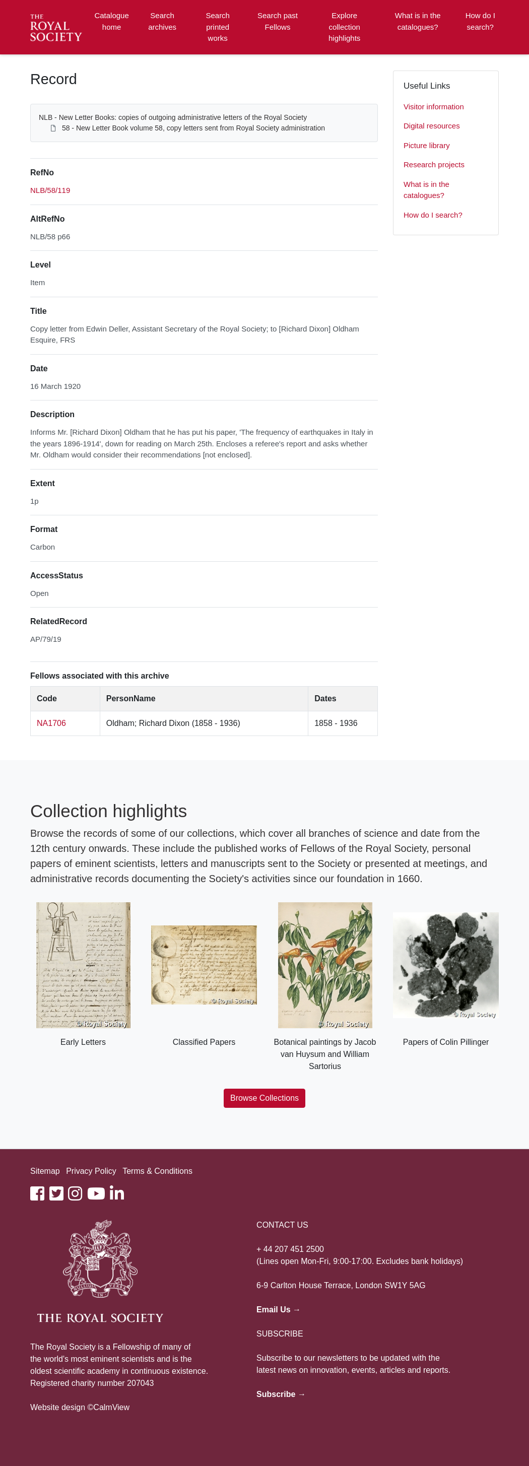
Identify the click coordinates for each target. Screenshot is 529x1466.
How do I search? (480, 21)
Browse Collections (264, 1098)
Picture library (427, 145)
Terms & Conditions (157, 1171)
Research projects (434, 164)
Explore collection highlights (344, 26)
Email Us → (278, 1309)
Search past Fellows (277, 21)
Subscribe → (281, 1394)
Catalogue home (111, 21)
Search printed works (218, 26)
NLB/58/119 (50, 190)
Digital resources (432, 125)
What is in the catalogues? (418, 21)
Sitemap (45, 1171)
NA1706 (51, 723)
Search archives (162, 21)
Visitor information (434, 106)
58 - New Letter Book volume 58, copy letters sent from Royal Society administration (193, 128)
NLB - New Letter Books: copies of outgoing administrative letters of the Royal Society (173, 117)
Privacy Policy (91, 1171)
